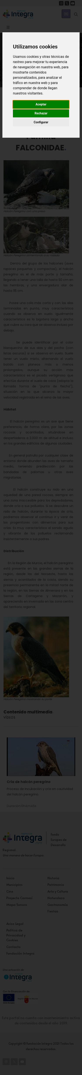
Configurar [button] (41, 122)
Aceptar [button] (41, 104)
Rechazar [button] (41, 113)
